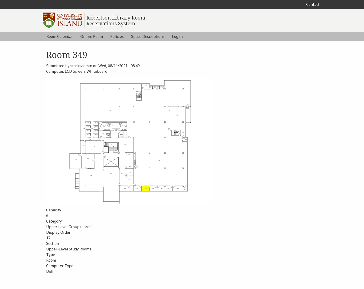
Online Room (91, 36)
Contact (312, 4)
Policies (117, 36)
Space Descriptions (148, 36)
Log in (177, 36)
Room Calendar (59, 36)
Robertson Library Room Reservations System (115, 20)
